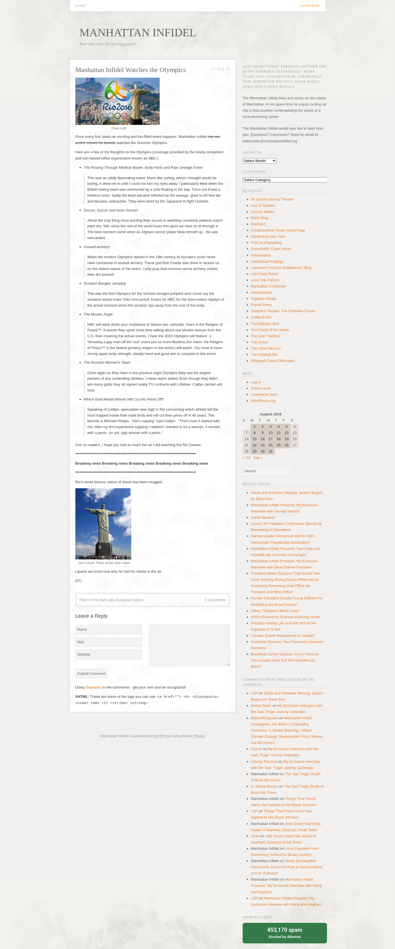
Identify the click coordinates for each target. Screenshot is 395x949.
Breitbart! (258, 224)
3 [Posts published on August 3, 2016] (271, 426)
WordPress (162, 736)
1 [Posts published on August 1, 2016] (255, 426)
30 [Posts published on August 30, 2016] (263, 451)
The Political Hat (264, 354)
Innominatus (261, 255)
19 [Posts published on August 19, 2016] (286, 439)
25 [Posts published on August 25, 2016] (279, 445)
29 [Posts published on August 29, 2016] (254, 451)
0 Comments (215, 600)
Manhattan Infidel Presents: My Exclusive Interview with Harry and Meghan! (286, 885)
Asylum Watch (262, 212)
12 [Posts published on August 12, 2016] (286, 433)
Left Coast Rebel (264, 274)
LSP (254, 693)
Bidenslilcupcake (264, 718)
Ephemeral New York (268, 236)
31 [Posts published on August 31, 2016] (270, 451)
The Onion (259, 342)
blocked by (285, 932)
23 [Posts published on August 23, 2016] (263, 445)
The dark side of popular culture (118, 600)
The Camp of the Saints (270, 330)
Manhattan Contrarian (268, 286)
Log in (256, 382)
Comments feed (264, 394)
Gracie (256, 749)
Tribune (199, 736)
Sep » (258, 457)
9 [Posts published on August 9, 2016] (262, 433)
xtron (255, 836)
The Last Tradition (265, 336)
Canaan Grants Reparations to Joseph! (282, 635)
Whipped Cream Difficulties (273, 361)
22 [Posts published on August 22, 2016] (254, 445)
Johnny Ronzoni (264, 761)
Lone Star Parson (265, 280)
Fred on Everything (266, 242)
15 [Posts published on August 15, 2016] (254, 439)
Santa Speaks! (263, 517)
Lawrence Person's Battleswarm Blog (281, 268)
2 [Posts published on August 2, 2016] (262, 426)
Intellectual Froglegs (267, 261)
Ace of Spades (263, 205)
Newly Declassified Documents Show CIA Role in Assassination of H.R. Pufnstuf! (286, 867)
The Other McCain (266, 348)
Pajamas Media (263, 298)
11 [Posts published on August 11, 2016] (279, 433)
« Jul (246, 457)
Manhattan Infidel (138, 32)
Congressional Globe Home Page (278, 230)
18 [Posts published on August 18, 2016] (279, 439)
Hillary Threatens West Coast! (275, 611)
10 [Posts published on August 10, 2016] (270, 433)
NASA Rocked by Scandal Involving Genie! (285, 617)
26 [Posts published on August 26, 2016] (286, 445)
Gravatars (93, 687)
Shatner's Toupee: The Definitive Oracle (283, 311)
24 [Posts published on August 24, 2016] (270, 445)
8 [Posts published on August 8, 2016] (255, 433)
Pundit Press (261, 305)
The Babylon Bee (265, 323)
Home (80, 5)
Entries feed (260, 388)
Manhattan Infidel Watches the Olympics (130, 69)
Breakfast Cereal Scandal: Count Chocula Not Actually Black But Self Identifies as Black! (285, 660)
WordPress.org (263, 401)
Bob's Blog (259, 218)
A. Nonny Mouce (264, 786)
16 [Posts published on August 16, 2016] (263, 439)
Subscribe (310, 5)
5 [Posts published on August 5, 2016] (287, 426)
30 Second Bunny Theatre (272, 199)
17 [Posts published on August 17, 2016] (270, 439)
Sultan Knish (261, 317)
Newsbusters (261, 292)
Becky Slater (261, 705)
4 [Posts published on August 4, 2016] (278, 426)
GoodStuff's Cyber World (271, 249)
